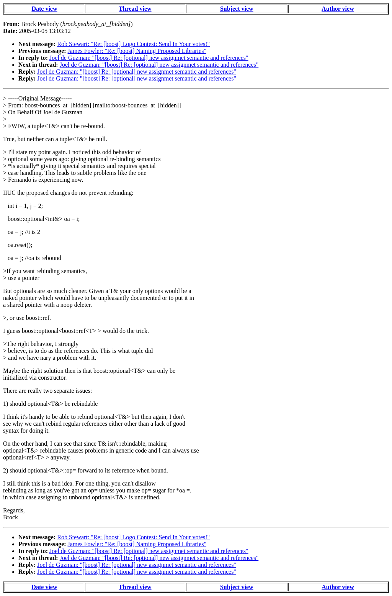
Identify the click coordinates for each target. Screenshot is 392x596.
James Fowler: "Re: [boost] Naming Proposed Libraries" (137, 51)
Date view (44, 8)
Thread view (135, 8)
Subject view (236, 8)
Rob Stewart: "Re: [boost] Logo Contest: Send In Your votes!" (133, 44)
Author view (338, 8)
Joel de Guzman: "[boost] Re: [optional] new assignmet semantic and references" (148, 57)
